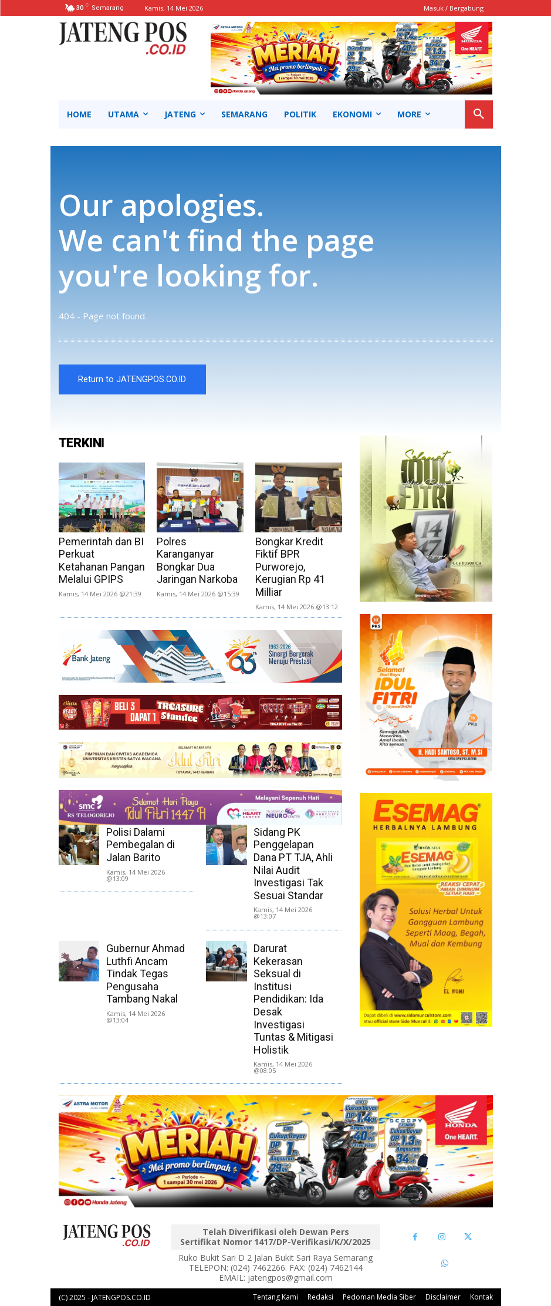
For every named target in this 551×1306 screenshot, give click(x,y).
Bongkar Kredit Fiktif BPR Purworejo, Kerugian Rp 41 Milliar (290, 566)
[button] (479, 114)
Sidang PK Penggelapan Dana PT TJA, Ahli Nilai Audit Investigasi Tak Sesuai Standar (293, 864)
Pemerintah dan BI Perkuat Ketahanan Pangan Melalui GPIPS (102, 560)
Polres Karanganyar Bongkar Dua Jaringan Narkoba (197, 560)
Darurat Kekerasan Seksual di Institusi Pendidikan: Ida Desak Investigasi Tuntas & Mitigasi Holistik (293, 999)
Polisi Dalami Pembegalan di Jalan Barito (140, 844)
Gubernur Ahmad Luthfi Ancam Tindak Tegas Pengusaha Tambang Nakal (145, 973)
